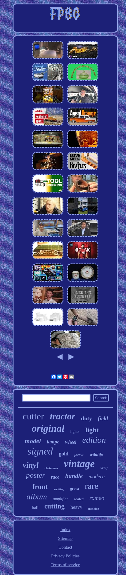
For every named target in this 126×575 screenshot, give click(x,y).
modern (96, 476)
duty (86, 418)
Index (65, 529)
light (92, 430)
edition (94, 440)
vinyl (30, 465)
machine (93, 508)
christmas (51, 468)
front (40, 487)
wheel (70, 442)
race (55, 476)
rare (91, 486)
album (36, 496)
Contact (65, 547)
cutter (33, 416)
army (104, 467)
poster (35, 475)
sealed (78, 499)
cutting (54, 506)
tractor (62, 416)
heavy (76, 507)
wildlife (96, 454)
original (48, 428)
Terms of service (65, 564)
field (103, 418)
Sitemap (65, 538)
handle (74, 475)
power (79, 454)
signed (40, 451)
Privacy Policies (65, 556)
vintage (79, 463)
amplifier (60, 499)
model (33, 441)
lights (74, 431)
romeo (97, 498)
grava (74, 488)
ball (35, 507)
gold (63, 454)
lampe (53, 442)
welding (59, 489)
